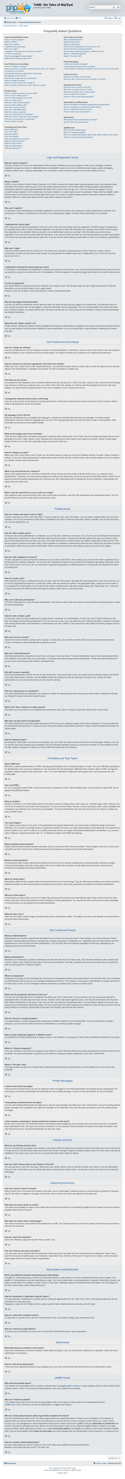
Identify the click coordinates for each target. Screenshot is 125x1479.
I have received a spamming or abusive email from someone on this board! (91, 69)
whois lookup (62, 1421)
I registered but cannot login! (15, 47)
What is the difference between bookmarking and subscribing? (87, 104)
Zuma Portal (66, 1468)
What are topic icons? (13, 148)
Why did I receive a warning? (15, 112)
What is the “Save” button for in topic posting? (21, 116)
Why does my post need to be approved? (20, 119)
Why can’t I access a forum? (15, 107)
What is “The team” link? (73, 56)
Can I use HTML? (11, 132)
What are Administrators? (73, 40)
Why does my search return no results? (78, 89)
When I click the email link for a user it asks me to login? (25, 85)
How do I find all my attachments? (76, 122)
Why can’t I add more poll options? (17, 102)
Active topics (23, 26)
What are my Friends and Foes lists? (77, 77)
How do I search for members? (75, 94)
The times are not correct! (14, 71)
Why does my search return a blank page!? (79, 92)
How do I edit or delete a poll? (16, 105)
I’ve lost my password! (13, 54)
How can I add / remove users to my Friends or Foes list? (85, 79)
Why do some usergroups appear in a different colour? (84, 51)
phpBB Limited (72, 1386)
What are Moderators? (72, 42)
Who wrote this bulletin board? (75, 130)
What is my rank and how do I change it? (20, 83)
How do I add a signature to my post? (18, 98)
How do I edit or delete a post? (16, 95)
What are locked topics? (13, 146)
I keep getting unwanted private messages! (79, 66)
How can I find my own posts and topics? (79, 97)
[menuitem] (18, 18)
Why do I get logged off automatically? (19, 56)
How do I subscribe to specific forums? (78, 109)
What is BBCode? (11, 129)
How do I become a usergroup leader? (78, 49)
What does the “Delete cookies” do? (18, 58)
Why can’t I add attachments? (16, 109)
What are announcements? (15, 141)
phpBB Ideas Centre (13, 1405)
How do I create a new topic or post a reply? (21, 93)
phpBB (33, 423)
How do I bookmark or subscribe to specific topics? (82, 107)
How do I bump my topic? (14, 121)
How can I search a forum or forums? (77, 87)
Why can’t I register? (12, 44)
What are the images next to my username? (21, 78)
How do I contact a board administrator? (78, 137)
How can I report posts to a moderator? (19, 114)
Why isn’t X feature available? (75, 132)
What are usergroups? (72, 44)
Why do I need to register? (14, 40)
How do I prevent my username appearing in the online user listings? (30, 69)
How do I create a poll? (13, 100)
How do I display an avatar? (15, 80)
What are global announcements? (17, 139)
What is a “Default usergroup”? (75, 54)
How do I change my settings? (16, 66)
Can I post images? (12, 136)
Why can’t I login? (11, 49)
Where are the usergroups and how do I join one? (82, 47)
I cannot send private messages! (76, 64)
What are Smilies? (11, 134)
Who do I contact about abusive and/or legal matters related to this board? (91, 135)
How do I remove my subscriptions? (77, 112)
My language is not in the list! (15, 76)
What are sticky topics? (13, 143)
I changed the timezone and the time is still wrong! (23, 73)
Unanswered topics (10, 26)
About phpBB (62, 1388)
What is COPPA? (11, 42)
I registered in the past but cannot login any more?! (23, 51)
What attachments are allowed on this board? (80, 120)
